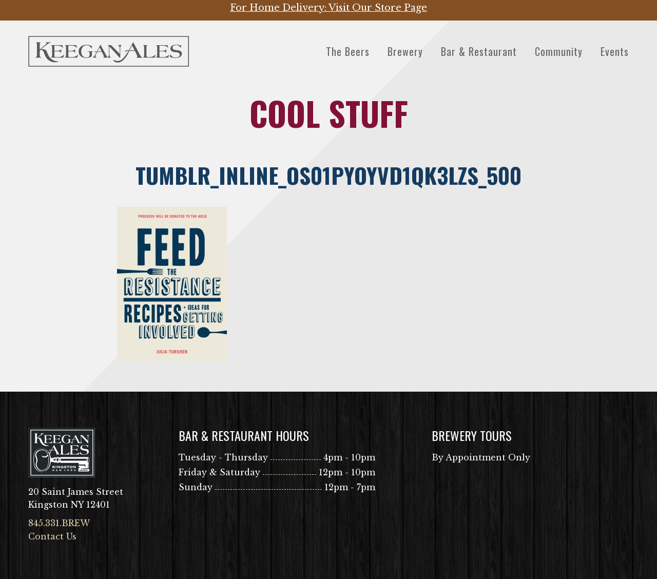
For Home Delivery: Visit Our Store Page (328, 7)
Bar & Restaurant (479, 51)
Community (559, 51)
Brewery (405, 51)
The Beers (348, 51)
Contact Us (52, 536)
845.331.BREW (59, 523)
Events (615, 51)
